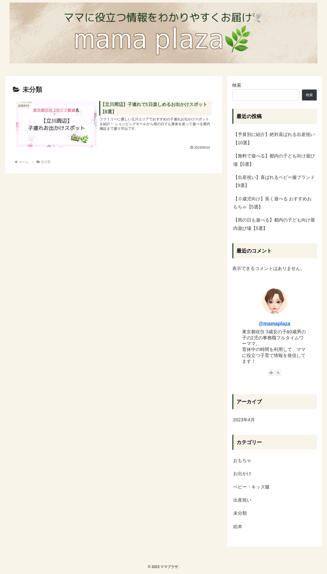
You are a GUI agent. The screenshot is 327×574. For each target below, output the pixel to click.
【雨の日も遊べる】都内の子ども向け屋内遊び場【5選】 (274, 224)
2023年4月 (244, 419)
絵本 (237, 526)
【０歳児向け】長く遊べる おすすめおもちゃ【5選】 (272, 202)
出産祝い (242, 500)
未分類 (240, 513)
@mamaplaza (274, 323)
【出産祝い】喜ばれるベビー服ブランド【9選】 (274, 181)
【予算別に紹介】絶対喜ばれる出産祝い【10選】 (274, 138)
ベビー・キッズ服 (251, 486)
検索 (236, 85)
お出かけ (242, 473)
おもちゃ (242, 460)
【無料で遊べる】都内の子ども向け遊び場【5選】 (274, 160)
